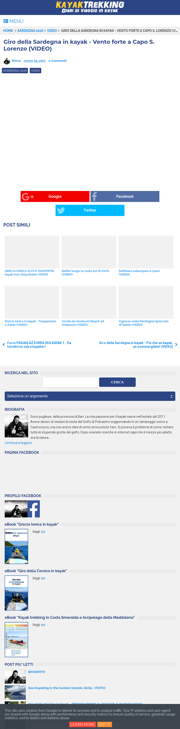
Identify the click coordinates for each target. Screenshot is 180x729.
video (52, 31)
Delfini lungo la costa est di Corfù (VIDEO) (85, 258)
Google (23, 196)
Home (8, 31)
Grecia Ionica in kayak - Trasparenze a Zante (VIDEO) (30, 309)
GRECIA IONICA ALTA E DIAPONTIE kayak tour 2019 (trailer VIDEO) (29, 258)
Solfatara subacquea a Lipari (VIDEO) (139, 258)
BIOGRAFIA (36, 657)
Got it (105, 724)
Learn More (82, 724)
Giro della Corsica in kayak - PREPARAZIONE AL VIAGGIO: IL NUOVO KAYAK (86, 690)
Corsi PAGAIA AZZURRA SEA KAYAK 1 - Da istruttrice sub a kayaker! (39, 331)
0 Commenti (58, 60)
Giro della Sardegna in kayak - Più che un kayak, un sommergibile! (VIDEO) (136, 331)
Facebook (81, 196)
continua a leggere (18, 429)
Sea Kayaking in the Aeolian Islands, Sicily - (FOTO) (67, 674)
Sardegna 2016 (30, 31)
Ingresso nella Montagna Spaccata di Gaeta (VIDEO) (143, 309)
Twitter (137, 196)
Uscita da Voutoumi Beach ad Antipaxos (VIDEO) (83, 309)
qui (43, 518)
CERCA (117, 368)
